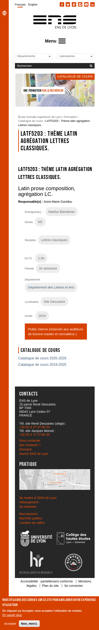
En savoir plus (12, 615)
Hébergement (28, 502)
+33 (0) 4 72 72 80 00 (34, 434)
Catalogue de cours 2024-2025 (42, 364)
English (32, 4)
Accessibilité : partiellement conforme (46, 581)
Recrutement (28, 514)
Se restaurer (28, 506)
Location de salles (32, 522)
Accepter (10, 623)
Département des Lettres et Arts (51, 287)
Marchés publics (30, 518)
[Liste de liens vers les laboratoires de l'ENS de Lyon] (74, 56)
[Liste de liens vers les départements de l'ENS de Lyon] (32, 56)
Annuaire (25, 449)
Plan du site (50, 585)
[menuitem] (20, 4)
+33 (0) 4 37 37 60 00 (34, 427)
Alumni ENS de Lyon (33, 453)
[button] (4, 13)
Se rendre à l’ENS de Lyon (38, 498)
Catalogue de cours (30, 121)
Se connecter (73, 585)
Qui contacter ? (30, 445)
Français (20, 4)
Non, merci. (29, 623)
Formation (70, 117)
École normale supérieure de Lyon (40, 117)
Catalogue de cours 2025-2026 (42, 358)
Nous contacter (30, 440)
